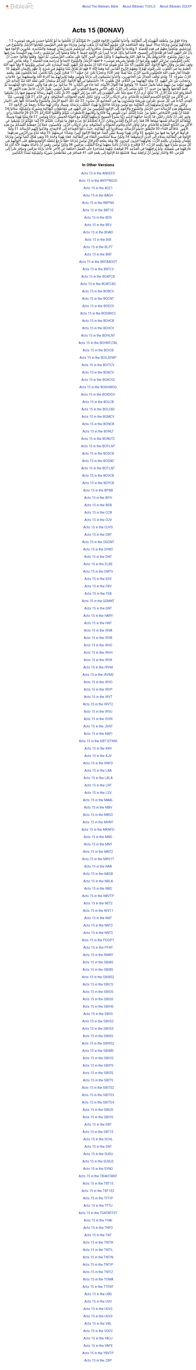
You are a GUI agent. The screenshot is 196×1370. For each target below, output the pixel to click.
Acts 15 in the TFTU (98, 1206)
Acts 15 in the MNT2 (98, 852)
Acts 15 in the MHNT (98, 822)
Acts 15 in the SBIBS (98, 970)
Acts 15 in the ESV (98, 579)
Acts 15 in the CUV (98, 520)
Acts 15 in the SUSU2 (98, 1161)
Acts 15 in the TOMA (98, 1279)
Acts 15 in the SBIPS (98, 1065)
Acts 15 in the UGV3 (98, 1316)
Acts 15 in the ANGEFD (98, 173)
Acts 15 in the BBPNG (98, 203)
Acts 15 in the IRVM (98, 667)
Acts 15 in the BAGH (98, 195)
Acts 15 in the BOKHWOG (98, 387)
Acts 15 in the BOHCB (98, 321)
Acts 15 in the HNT (98, 623)
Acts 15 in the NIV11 (98, 911)
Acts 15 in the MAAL (98, 800)
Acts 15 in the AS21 (98, 188)
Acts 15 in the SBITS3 (98, 1095)
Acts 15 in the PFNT (98, 947)
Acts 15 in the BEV (98, 225)
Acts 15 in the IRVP (98, 689)
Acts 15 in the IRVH (98, 653)
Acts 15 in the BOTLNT (98, 468)
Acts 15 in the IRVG (98, 645)
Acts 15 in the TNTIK (98, 1242)
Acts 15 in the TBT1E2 (98, 1191)
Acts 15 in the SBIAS (98, 962)
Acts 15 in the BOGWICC (98, 313)
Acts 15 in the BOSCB (98, 453)
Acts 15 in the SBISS (98, 1073)
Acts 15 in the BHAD (98, 232)
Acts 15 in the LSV (98, 793)
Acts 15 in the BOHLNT (98, 335)
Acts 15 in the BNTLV (98, 269)
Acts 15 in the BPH (98, 498)
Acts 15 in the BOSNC (98, 461)
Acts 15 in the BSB (98, 505)
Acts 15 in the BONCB (98, 424)
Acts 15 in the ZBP (98, 1360)
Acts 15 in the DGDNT (98, 542)
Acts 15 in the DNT (98, 557)
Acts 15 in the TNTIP (98, 1265)
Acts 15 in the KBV (98, 748)
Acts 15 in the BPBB (98, 490)
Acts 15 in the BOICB (98, 350)
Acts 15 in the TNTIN (98, 1257)
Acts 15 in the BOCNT (98, 299)
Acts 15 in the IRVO (98, 682)
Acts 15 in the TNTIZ (98, 1272)
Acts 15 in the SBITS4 (98, 1102)
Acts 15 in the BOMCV (98, 417)
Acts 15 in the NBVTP (98, 896)
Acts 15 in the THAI (98, 1220)
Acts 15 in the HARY (98, 616)
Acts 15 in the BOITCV (98, 365)
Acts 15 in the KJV (98, 756)
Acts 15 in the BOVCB (98, 476)
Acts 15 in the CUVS (98, 527)
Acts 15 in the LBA (98, 771)
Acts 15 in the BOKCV (98, 372)
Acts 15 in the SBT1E (98, 1132)
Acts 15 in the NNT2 (98, 925)
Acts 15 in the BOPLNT (98, 446)
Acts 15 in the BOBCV (98, 291)
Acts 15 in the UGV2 (98, 1309)
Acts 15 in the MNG (98, 837)
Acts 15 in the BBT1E (98, 210)
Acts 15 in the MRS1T (98, 859)
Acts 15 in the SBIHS (98, 1006)
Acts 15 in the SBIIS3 (98, 1029)
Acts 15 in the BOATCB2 (98, 284)
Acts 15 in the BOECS (98, 306)
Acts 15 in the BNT (98, 254)
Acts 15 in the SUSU (98, 1154)
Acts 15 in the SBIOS (98, 1058)
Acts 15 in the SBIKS (98, 1036)
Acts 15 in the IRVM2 (98, 675)
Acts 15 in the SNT (98, 1147)
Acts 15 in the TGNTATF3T (98, 1213)
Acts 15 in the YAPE (98, 1346)
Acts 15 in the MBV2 (98, 815)
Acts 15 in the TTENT (98, 1287)
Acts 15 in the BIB (98, 240)
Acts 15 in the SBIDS (98, 992)
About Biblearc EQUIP (176, 6)
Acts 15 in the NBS (98, 889)
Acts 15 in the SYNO (98, 1169)
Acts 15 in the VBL (98, 1324)
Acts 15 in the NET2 (98, 903)
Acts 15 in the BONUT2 (98, 439)
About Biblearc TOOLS (139, 6)
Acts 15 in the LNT (98, 785)
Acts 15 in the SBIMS (98, 1051)
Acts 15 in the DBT (98, 535)
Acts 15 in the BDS (98, 218)
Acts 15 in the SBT (98, 1124)
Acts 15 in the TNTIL (98, 1250)
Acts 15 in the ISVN (98, 719)
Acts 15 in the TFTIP (98, 1198)
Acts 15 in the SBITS (98, 1080)
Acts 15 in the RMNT (98, 955)
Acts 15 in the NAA (98, 866)
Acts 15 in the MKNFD (98, 830)
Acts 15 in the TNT (98, 1235)
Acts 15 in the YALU (98, 1338)
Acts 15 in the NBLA (98, 881)
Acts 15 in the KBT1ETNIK (98, 741)
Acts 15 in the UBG (98, 1294)
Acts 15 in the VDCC (98, 1331)
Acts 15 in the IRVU (98, 712)
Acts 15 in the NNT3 (98, 933)
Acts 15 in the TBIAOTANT (98, 1176)
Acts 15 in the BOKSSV (98, 394)
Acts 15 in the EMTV (98, 571)
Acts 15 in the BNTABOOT (98, 262)
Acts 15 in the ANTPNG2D (98, 181)
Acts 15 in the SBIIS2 (98, 1021)
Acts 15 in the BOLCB (98, 402)
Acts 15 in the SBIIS (98, 1014)
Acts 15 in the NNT (98, 918)
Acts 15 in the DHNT (98, 549)
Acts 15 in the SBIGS (98, 999)
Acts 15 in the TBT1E (98, 1183)
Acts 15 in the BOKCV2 (98, 380)
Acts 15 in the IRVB (98, 638)
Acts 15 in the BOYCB (98, 483)
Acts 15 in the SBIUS (98, 1110)
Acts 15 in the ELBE (98, 564)
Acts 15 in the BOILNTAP (98, 358)
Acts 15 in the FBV (98, 586)
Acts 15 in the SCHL (98, 1139)
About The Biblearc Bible (100, 6)
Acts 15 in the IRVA (98, 630)
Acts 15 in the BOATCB (98, 277)
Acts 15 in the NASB (98, 874)
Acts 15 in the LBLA (98, 778)
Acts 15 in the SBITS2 (98, 1088)
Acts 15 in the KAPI (98, 734)
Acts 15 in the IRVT (98, 697)
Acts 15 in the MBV (98, 807)
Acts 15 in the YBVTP (98, 1353)
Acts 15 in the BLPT (98, 247)
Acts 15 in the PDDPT (98, 940)
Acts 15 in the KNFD (98, 763)
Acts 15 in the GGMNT (98, 601)
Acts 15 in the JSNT (98, 726)
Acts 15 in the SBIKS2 (98, 1043)
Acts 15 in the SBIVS (98, 1117)
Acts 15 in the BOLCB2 (98, 409)
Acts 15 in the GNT (98, 608)
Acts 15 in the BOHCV (98, 328)
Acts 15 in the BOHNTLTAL (98, 343)
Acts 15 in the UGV (98, 1301)
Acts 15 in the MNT (98, 844)
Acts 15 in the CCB (98, 512)
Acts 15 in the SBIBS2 (98, 977)
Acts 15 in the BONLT (98, 431)
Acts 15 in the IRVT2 (98, 704)
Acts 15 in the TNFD (98, 1228)
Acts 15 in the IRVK (98, 660)
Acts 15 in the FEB (98, 594)
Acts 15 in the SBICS (98, 984)
